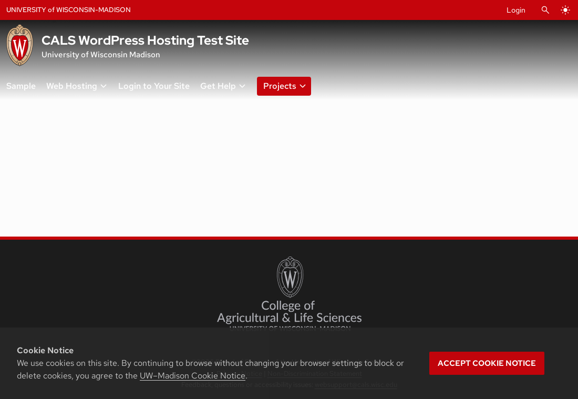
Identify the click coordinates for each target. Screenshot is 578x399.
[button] (282, 86)
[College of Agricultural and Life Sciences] (289, 294)
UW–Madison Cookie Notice (192, 375)
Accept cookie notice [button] (487, 363)
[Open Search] (545, 10)
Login (516, 10)
